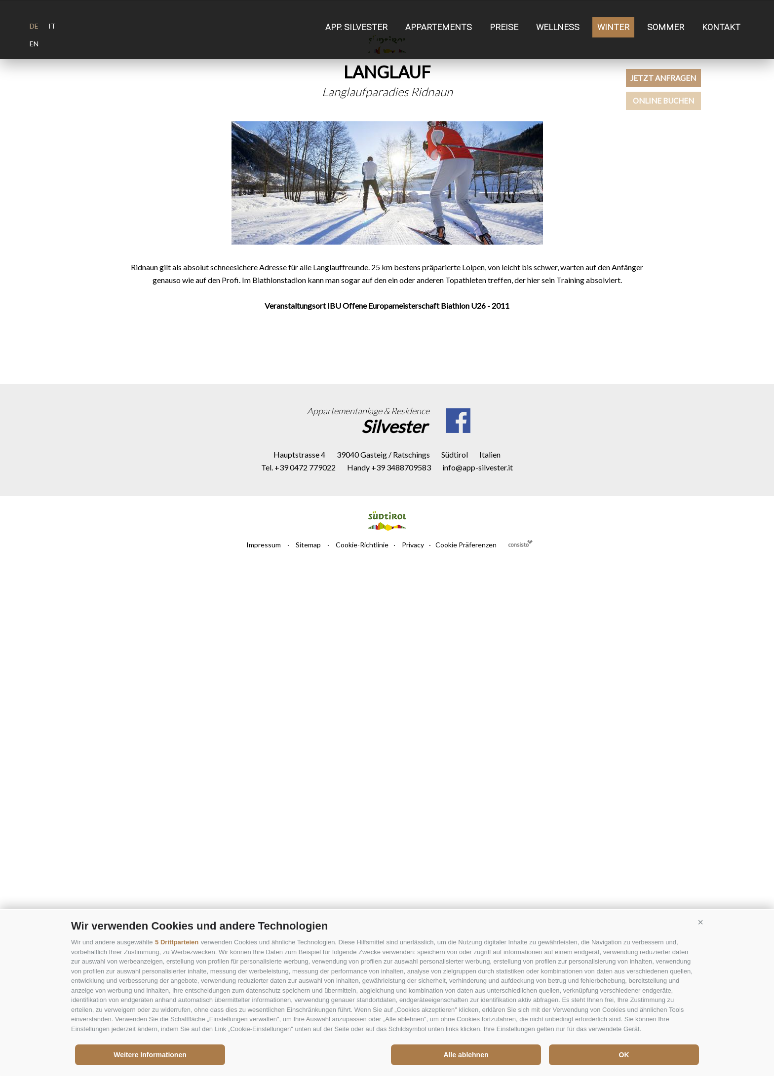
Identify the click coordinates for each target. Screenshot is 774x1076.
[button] (700, 922)
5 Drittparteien (176, 942)
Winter (613, 27)
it (52, 26)
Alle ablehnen (465, 1055)
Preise (504, 27)
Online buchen (700, 133)
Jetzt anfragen (700, 88)
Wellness (558, 27)
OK (624, 1055)
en (34, 43)
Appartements (438, 27)
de (34, 26)
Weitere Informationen (150, 1055)
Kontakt (721, 27)
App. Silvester (356, 27)
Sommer (665, 27)
